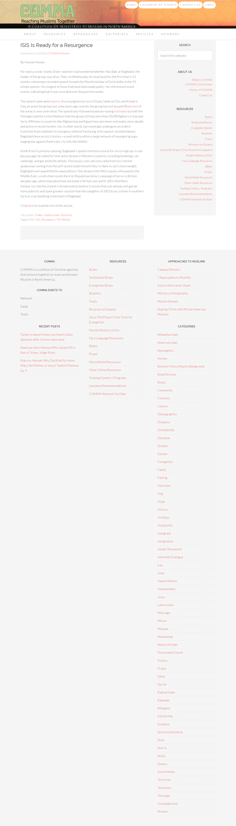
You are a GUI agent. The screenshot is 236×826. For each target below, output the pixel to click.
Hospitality (165, 525)
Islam (161, 573)
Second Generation (170, 732)
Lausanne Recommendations (195, 193)
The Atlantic (63, 219)
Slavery (162, 764)
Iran (160, 565)
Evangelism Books (201, 127)
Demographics (167, 414)
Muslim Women (168, 301)
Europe (162, 454)
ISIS (38, 219)
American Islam (167, 342)
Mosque (163, 629)
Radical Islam (52, 215)
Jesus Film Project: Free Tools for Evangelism (186, 149)
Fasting (162, 478)
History (163, 509)
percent (133, 106)
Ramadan (164, 700)
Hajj (160, 493)
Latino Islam (165, 605)
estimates (120, 111)
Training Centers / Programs (196, 188)
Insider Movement (170, 549)
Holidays (164, 517)
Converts (164, 398)
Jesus (161, 597)
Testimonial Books (201, 122)
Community (165, 390)
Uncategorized (168, 803)
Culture (163, 406)
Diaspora (164, 422)
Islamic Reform (167, 581)
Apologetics (166, 350)
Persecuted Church (170, 652)
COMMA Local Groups (198, 84)
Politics (39, 215)
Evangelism (165, 462)
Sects (161, 740)
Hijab (161, 501)
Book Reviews (167, 374)
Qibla (161, 676)
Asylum (162, 358)
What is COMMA (202, 79)
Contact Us (205, 95)
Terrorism (66, 215)
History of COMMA (200, 89)
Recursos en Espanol (200, 144)
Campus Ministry (169, 269)
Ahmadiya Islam (168, 334)
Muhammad (165, 636)
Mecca (162, 621)
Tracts (208, 138)
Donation (164, 438)
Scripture (164, 724)
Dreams (163, 446)
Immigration (165, 541)
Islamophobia (166, 589)
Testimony (164, 788)
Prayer (208, 171)
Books (208, 116)
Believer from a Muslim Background (181, 366)
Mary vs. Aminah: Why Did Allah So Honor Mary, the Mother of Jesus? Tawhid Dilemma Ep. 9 (49, 365)
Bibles (208, 166)
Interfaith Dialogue (170, 557)
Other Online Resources (198, 182)
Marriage (164, 613)
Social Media (166, 772)
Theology (164, 795)
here (31, 205)
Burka (161, 382)
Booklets (207, 133)
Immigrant (164, 533)
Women (163, 811)
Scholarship (165, 716)
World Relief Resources (198, 177)
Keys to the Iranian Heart (174, 285)
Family (162, 470)
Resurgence (49, 219)
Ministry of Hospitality (173, 293)
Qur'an (162, 684)
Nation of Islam (167, 644)
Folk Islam (164, 485)
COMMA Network (47, 14)
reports (55, 101)
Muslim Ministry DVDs (199, 155)
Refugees (164, 708)
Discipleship (166, 430)
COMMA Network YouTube (195, 199)
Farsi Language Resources (197, 160)
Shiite (161, 756)
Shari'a (162, 748)
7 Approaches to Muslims (174, 277)
